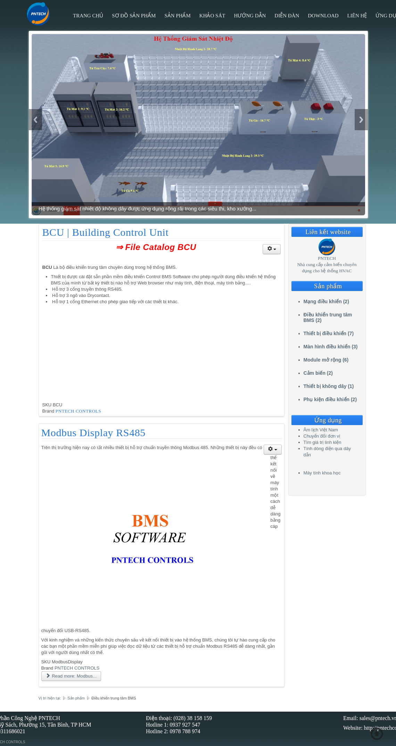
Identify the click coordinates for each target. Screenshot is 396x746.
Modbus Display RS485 (93, 432)
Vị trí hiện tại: (50, 698)
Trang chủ (88, 15)
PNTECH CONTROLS (78, 411)
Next (361, 119)
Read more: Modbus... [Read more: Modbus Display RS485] (71, 676)
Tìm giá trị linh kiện (322, 442)
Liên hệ (357, 15)
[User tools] (272, 249)
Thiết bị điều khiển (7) (329, 333)
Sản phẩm (177, 15)
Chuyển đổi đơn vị (322, 436)
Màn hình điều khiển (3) (331, 346)
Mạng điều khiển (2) (326, 301)
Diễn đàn (286, 15)
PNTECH (327, 258)
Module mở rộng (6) (326, 360)
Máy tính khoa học (322, 472)
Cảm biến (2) (318, 373)
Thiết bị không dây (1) (329, 386)
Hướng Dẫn (250, 15)
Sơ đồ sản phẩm (134, 15)
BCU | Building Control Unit (105, 232)
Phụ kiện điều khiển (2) (330, 399)
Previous (35, 119)
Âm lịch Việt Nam (321, 429)
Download (323, 15)
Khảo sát (212, 15)
